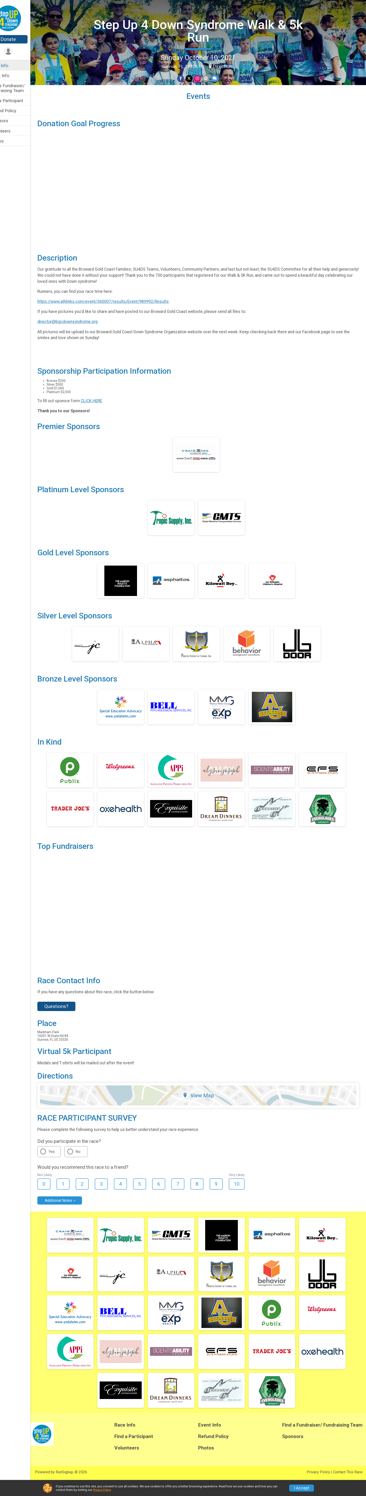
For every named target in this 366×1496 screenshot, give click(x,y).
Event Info (13, 75)
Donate (22, 39)
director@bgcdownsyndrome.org (81, 337)
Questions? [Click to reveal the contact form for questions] (70, 1022)
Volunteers (14, 131)
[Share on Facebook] (188, 78)
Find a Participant (20, 100)
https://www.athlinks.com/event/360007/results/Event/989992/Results (117, 317)
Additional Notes (72, 1216)
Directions (231, 65)
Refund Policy (17, 110)
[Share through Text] (221, 78)
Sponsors (13, 120)
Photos (11, 141)
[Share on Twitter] (196, 78)
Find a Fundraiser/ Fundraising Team (21, 88)
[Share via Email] (212, 78)
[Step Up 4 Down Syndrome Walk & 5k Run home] (22, 18)
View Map (205, 1111)
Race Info (13, 65)
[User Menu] (22, 51)
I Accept (301, 1488)
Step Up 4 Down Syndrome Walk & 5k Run (205, 30)
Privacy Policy (102, 1490)
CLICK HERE (105, 416)
